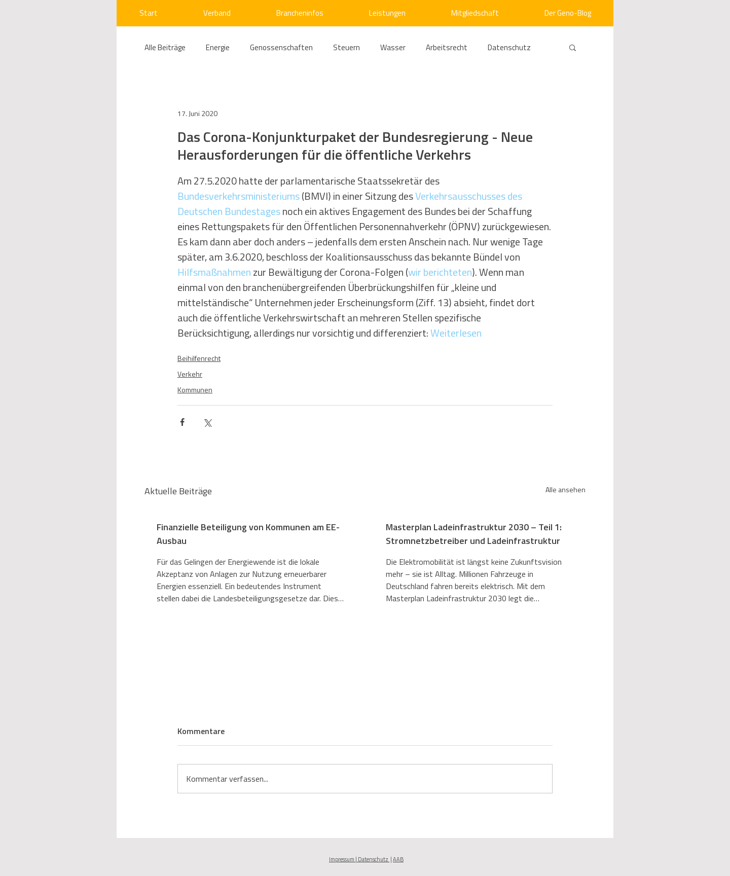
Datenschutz (509, 47)
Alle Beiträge (165, 47)
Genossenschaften (281, 47)
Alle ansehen (565, 489)
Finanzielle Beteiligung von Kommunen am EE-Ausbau (248, 534)
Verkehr (189, 374)
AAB (398, 859)
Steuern (346, 47)
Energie (218, 47)
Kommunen (194, 389)
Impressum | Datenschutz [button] (359, 859)
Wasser (393, 47)
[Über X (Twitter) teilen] (207, 422)
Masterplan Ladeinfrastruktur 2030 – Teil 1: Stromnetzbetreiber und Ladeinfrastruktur (474, 534)
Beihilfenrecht (199, 358)
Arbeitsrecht (446, 47)
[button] (572, 47)
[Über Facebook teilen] (182, 422)
